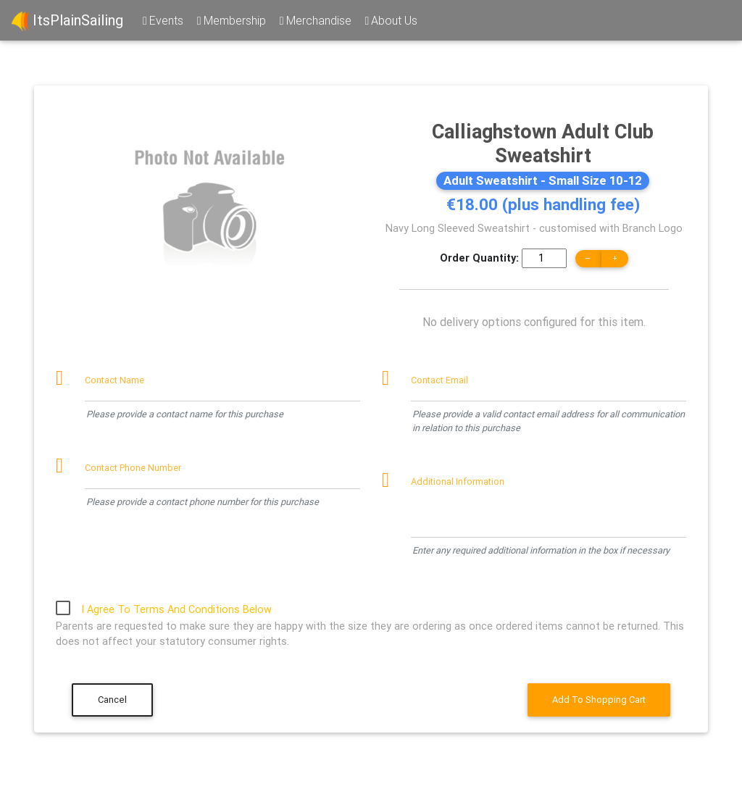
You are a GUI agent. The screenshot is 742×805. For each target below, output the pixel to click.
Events (162, 20)
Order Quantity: (479, 257)
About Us (390, 20)
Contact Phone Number (133, 468)
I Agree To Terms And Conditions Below (176, 609)
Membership (230, 20)
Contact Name (114, 380)
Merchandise (314, 20)
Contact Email (439, 380)
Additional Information (457, 481)
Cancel (112, 699)
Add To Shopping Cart (599, 699)
